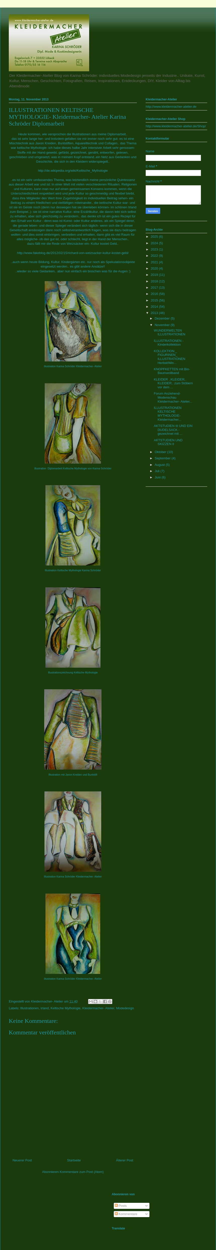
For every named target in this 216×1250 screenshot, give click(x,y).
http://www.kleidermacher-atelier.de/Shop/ (176, 126)
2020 (155, 268)
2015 (155, 300)
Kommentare (126, 1214)
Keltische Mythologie (65, 1008)
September (163, 458)
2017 (155, 287)
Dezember (163, 318)
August (160, 465)
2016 (155, 294)
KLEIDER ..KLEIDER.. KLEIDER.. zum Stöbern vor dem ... (173, 383)
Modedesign (125, 1008)
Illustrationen (29, 1008)
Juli (157, 471)
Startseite (74, 1160)
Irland (45, 1008)
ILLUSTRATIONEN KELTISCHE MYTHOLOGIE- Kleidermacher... (167, 413)
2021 (155, 262)
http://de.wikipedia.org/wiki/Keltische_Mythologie (73, 170)
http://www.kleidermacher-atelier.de (171, 106)
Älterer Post (124, 1160)
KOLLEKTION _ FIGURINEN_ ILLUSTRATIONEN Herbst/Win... (169, 357)
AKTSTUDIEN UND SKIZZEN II (168, 442)
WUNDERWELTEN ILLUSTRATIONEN (169, 332)
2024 (155, 243)
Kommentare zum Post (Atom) (82, 1172)
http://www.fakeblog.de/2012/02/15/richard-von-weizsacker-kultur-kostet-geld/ (73, 253)
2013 (155, 313)
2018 (155, 281)
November (163, 325)
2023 (155, 249)
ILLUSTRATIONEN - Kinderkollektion (168, 343)
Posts (121, 1206)
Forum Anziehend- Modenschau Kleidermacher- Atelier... (173, 397)
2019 (155, 275)
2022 (155, 256)
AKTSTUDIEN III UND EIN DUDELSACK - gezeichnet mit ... (173, 429)
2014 (155, 306)
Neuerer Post (22, 1160)
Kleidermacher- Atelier (98, 1008)
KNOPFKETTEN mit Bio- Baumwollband (172, 371)
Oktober (161, 452)
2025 (155, 236)
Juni (158, 477)
